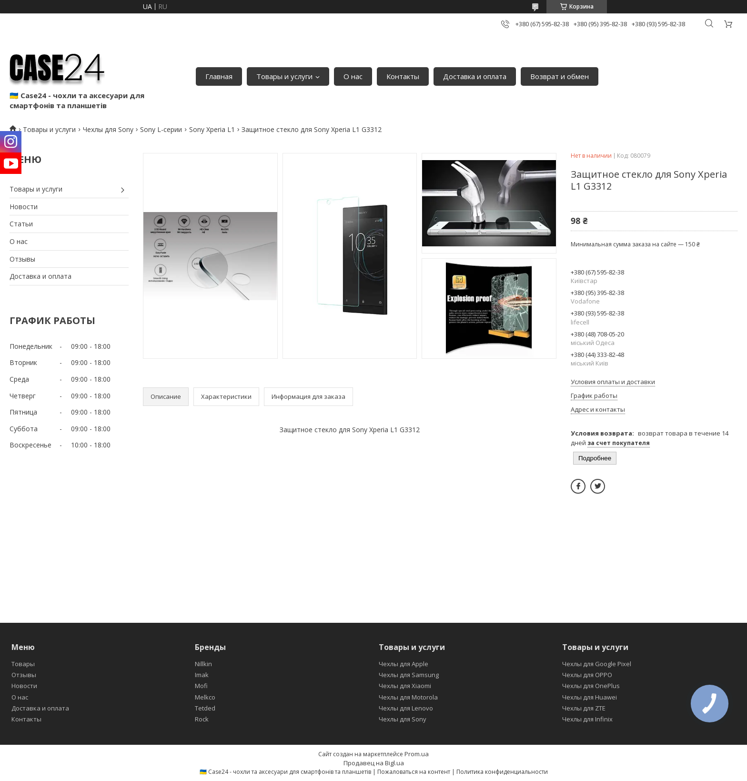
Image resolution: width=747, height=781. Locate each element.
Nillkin (203, 663)
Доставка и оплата (474, 76)
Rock (202, 719)
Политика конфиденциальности (502, 772)
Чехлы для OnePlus (591, 685)
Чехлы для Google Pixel (596, 663)
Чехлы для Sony (108, 129)
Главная (218, 76)
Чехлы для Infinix (587, 719)
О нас (353, 76)
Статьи (21, 223)
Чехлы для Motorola (408, 697)
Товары (23, 663)
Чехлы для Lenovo (406, 708)
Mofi (201, 685)
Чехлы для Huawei (589, 697)
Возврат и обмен (559, 76)
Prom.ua (416, 754)
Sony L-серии (161, 129)
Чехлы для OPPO (587, 674)
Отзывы (22, 259)
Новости (24, 206)
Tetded (205, 708)
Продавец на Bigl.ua (373, 763)
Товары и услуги (284, 76)
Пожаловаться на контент (413, 772)
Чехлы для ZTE (584, 708)
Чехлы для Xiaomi (405, 685)
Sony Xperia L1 (212, 129)
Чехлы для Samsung (409, 674)
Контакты (402, 76)
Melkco (205, 697)
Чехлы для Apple (403, 663)
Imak (202, 674)
